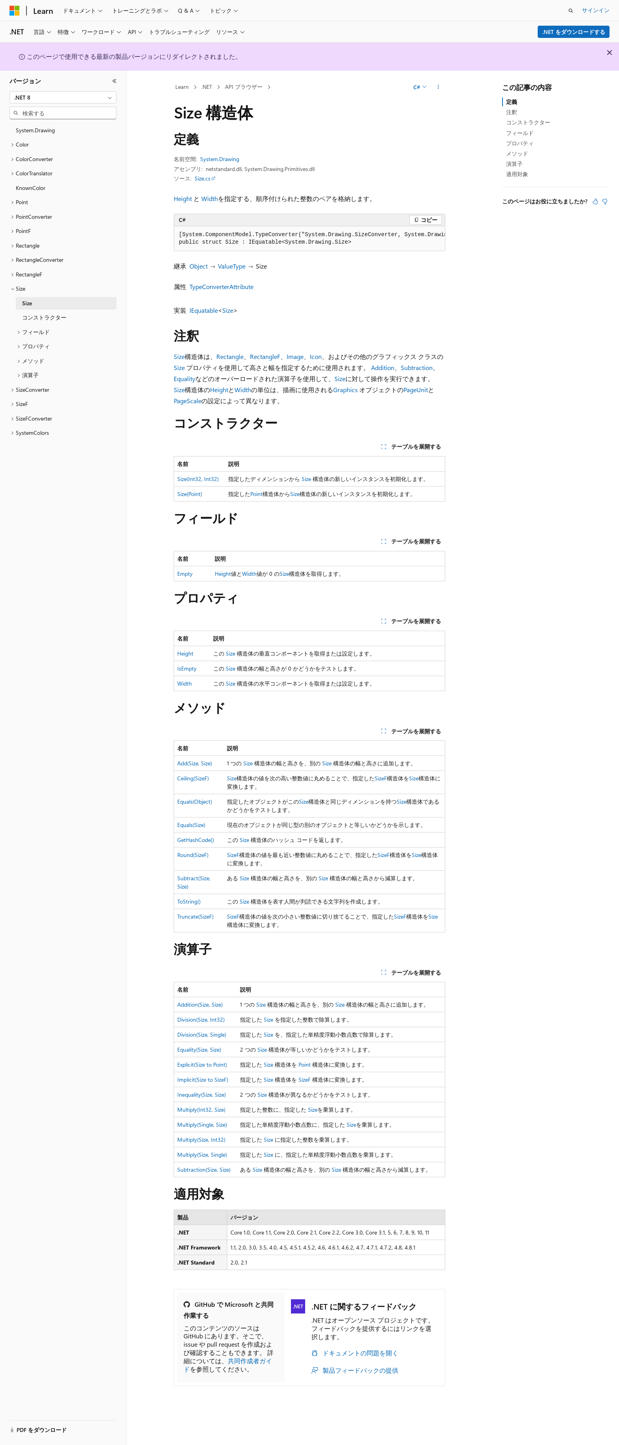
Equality (184, 378)
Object (198, 266)
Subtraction (417, 367)
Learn (182, 86)
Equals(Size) (191, 825)
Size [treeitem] (27, 303)
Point (256, 494)
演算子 (514, 163)
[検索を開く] (571, 11)
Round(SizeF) (192, 855)
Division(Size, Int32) (201, 1019)
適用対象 (517, 174)
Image (295, 356)
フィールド (520, 133)
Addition (382, 367)
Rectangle (230, 356)
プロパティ (520, 143)
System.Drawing (219, 159)
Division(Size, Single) (201, 1034)
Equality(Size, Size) (199, 1049)
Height (183, 198)
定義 (511, 101)
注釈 (511, 112)
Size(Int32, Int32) (198, 479)
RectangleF (265, 356)
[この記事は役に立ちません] (605, 201)
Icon (316, 356)
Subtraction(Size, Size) (204, 1169)
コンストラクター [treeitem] (44, 317)
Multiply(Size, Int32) (201, 1139)
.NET (206, 86)
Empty (185, 573)
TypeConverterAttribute (221, 286)
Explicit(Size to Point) (202, 1064)
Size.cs (202, 178)
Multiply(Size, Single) (202, 1154)
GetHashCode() (195, 840)
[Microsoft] (14, 11)
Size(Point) (189, 494)
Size (227, 310)
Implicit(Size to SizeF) (202, 1079)
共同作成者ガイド (228, 1365)
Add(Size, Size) (194, 763)
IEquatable (203, 310)
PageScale (187, 400)
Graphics (345, 389)
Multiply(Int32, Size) (201, 1109)
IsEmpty (187, 668)
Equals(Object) (194, 801)
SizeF (381, 778)
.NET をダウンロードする (573, 32)
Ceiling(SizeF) (193, 778)
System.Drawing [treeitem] (35, 130)
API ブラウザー (244, 86)
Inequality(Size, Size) (201, 1094)
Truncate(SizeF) (195, 916)
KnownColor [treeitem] (30, 188)
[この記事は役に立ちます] (595, 201)
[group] (309, 238)
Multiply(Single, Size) (202, 1124)
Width (209, 198)
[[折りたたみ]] (114, 81)
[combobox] (62, 97)
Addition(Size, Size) (200, 1004)
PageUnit (415, 389)
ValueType (232, 266)
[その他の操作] (438, 87)
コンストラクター (528, 122)
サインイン (596, 10)
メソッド (517, 153)
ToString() (189, 901)
